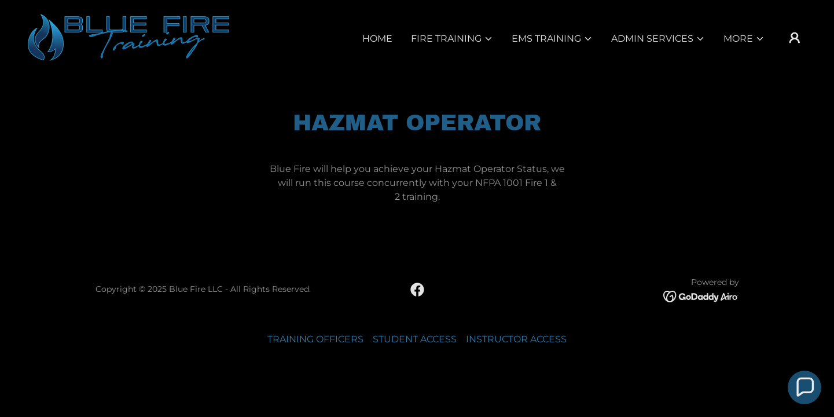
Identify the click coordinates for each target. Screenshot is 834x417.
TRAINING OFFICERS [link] (315, 339)
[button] (452, 39)
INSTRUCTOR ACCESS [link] (516, 339)
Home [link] (377, 38)
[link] (128, 36)
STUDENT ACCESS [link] (415, 339)
